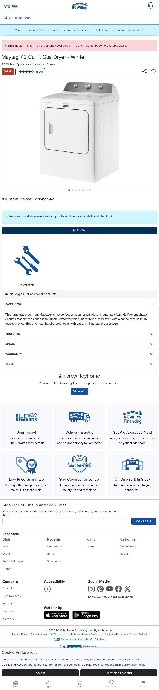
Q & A (9, 364)
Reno (50, 554)
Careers (7, 611)
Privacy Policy (136, 665)
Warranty (13, 354)
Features (12, 334)
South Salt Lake (12, 561)
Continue (143, 521)
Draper (7, 569)
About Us (8, 588)
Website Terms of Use (56, 634)
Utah (6, 539)
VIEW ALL (79, 391)
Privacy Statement (92, 634)
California (128, 539)
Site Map (100, 639)
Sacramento (128, 546)
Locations (10, 534)
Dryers (50, 64)
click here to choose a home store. (121, 30)
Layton (6, 546)
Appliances (23, 64)
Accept (40, 673)
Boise (90, 546)
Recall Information (31, 634)
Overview (13, 304)
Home (15, 634)
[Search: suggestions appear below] (79, 18)
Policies (75, 634)
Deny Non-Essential (119, 673)
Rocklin (125, 554)
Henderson (54, 546)
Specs (10, 344)
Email (5, 515)
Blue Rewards (11, 596)
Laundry (38, 64)
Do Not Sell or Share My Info (74, 639)
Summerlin (54, 561)
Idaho (91, 539)
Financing (8, 603)
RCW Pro (8, 618)
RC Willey (8, 64)
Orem (6, 554)
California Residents (116, 634)
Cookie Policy (137, 634)
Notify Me (79, 230)
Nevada (53, 539)
